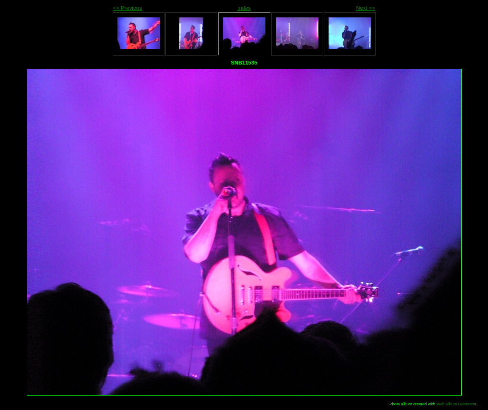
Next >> (365, 8)
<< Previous (127, 8)
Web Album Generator (456, 404)
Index (244, 8)
